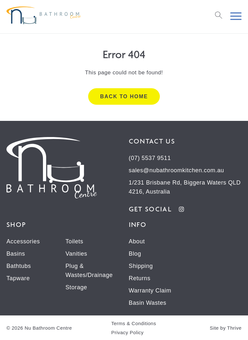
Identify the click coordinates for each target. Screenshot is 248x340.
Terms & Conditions (133, 323)
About (137, 241)
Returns (139, 278)
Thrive (234, 328)
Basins (15, 253)
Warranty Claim (150, 290)
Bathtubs (18, 266)
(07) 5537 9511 (150, 158)
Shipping (141, 266)
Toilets (74, 241)
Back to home (124, 96)
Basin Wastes (148, 303)
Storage (76, 287)
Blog (135, 253)
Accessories (23, 241)
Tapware (18, 278)
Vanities (77, 253)
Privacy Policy (127, 332)
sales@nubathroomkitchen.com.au (176, 170)
